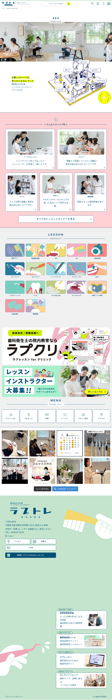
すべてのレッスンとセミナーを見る (64, 219)
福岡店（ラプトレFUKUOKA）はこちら (25, 555)
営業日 (98, 3)
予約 (92, 3)
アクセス (103, 3)
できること (28, 416)
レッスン (65, 416)
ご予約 (20, 548)
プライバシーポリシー (14, 697)
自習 (47, 416)
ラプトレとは (10, 416)
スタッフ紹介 (83, 416)
